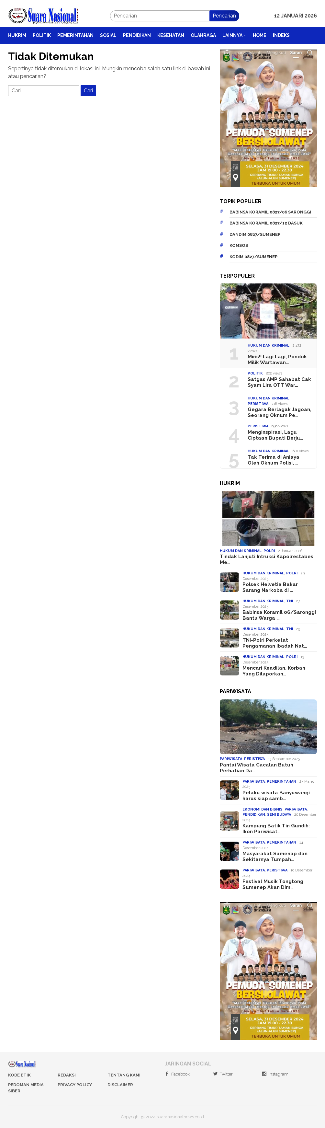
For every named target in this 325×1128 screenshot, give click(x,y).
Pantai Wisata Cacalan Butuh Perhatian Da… (256, 768)
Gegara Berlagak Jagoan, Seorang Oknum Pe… (279, 412)
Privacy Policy (75, 1084)
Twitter (223, 1074)
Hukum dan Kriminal (268, 345)
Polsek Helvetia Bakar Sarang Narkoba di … (270, 587)
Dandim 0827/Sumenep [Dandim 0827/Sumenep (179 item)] (255, 234)
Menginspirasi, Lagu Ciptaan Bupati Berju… (275, 435)
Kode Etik (19, 1075)
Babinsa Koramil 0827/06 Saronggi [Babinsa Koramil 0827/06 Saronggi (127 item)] (270, 212)
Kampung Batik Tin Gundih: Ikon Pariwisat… (276, 828)
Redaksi (67, 1075)
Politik (255, 373)
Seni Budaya (279, 814)
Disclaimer (120, 1084)
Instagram (275, 1074)
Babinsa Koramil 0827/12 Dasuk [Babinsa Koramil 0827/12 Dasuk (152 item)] (266, 223)
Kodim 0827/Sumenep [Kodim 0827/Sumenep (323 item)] (253, 256)
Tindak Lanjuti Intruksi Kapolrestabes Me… (266, 559)
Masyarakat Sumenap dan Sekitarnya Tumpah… (275, 856)
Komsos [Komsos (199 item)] (239, 245)
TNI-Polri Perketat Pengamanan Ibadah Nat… (274, 643)
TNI (289, 601)
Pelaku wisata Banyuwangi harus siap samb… (276, 795)
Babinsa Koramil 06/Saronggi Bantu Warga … (279, 615)
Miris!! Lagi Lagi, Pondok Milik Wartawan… (277, 359)
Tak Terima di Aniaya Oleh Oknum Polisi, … (273, 460)
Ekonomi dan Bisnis (262, 809)
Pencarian (224, 16)
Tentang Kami (123, 1075)
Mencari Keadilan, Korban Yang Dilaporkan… (273, 671)
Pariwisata (231, 759)
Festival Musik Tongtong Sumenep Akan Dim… (272, 884)
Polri (269, 551)
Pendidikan (253, 814)
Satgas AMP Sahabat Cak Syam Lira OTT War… (279, 382)
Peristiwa (258, 404)
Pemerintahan (281, 781)
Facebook (177, 1074)
